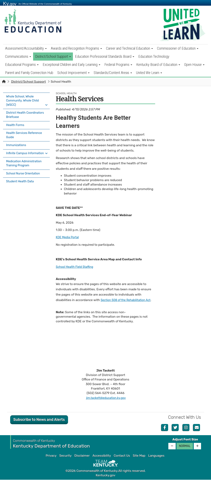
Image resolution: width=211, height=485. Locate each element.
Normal (184, 451)
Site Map (139, 461)
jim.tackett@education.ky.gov (106, 403)
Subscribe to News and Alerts (39, 425)
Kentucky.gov (105, 481)
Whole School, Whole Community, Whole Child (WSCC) (23, 100)
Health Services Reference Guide (25, 133)
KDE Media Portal (68, 237)
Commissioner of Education (177, 48)
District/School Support (53, 56)
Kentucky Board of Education (158, 64)
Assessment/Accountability (26, 48)
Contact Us (122, 461)
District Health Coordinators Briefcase (23, 114)
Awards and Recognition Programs (76, 48)
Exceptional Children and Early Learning (71, 64)
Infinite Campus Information (17, 152)
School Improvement (73, 73)
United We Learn (149, 73)
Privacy (51, 461)
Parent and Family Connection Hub (29, 73)
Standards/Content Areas (113, 73)
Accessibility (101, 461)
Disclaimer (82, 461)
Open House (194, 64)
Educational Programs (22, 64)
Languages (156, 461)
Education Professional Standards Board (104, 56)
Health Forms (16, 124)
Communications (18, 56)
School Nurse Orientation (24, 173)
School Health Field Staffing (76, 267)
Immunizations (17, 142)
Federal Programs (118, 64)
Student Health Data (21, 180)
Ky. (9, 3)
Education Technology (153, 56)
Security (65, 461)
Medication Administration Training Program (25, 163)
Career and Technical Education (129, 48)
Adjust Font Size (185, 445)
